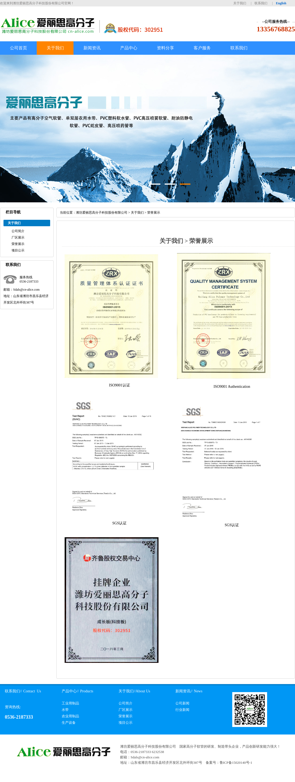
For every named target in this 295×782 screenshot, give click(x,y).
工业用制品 (70, 703)
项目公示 (18, 250)
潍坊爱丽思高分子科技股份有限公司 (101, 212)
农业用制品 (70, 716)
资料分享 (165, 48)
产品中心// (70, 691)
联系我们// (13, 691)
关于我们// (127, 691)
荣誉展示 (18, 244)
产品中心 (128, 48)
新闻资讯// (184, 691)
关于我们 (239, 3)
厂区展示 (18, 237)
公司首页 (18, 48)
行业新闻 (182, 710)
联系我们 (261, 3)
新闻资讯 (92, 48)
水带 (65, 710)
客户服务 (202, 48)
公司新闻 (182, 703)
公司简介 (18, 231)
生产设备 (69, 723)
